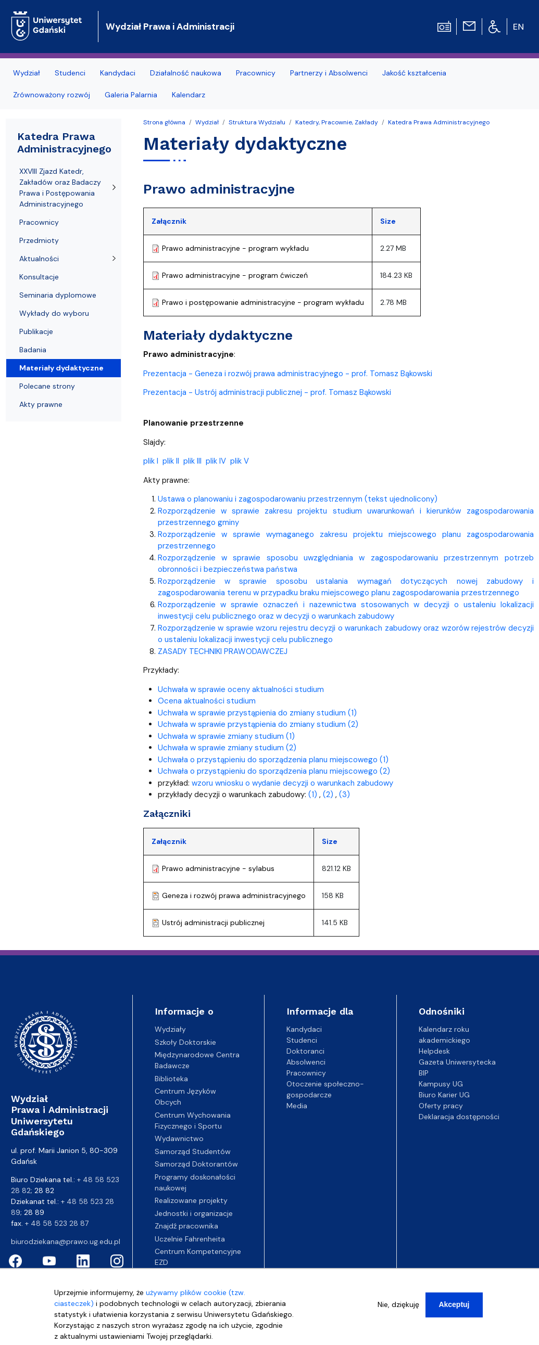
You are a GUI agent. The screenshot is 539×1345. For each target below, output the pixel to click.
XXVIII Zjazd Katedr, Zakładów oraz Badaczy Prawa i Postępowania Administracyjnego (60, 187)
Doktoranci (305, 1051)
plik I (150, 461)
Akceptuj (453, 1309)
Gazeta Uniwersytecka (457, 1062)
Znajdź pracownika (186, 1226)
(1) (312, 794)
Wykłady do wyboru (54, 313)
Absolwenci (305, 1062)
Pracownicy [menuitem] (255, 73)
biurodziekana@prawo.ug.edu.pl (65, 1241)
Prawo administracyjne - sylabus (218, 868)
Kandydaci (304, 1029)
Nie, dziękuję (398, 1309)
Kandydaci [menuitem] (117, 73)
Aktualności (39, 258)
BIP (424, 1073)
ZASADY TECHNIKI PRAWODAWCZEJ (222, 651)
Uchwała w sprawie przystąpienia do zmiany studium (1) (257, 713)
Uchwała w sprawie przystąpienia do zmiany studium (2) (258, 724)
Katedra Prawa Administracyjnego (439, 122)
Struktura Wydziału (257, 122)
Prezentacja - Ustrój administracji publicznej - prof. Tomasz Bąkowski (267, 392)
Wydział (207, 122)
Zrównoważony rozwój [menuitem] (51, 94)
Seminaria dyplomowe (57, 295)
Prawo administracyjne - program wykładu (235, 248)
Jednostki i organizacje (194, 1213)
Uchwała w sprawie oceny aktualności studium (241, 689)
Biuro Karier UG (444, 1094)
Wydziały (170, 1029)
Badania (32, 349)
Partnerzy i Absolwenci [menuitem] (329, 73)
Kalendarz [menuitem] (188, 94)
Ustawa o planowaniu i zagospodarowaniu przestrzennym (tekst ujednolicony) (297, 499)
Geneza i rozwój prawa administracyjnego (234, 895)
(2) (328, 794)
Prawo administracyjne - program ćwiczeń (235, 275)
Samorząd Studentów (193, 1151)
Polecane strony (47, 386)
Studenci (301, 1040)
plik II (170, 461)
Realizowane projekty (191, 1200)
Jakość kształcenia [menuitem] (414, 73)
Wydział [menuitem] (26, 73)
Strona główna (164, 122)
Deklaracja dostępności (459, 1116)
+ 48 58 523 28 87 (57, 1223)
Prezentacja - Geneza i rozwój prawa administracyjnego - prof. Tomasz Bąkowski (287, 373)
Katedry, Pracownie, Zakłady (336, 122)
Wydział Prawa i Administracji (170, 26)
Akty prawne (40, 404)
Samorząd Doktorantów (196, 1164)
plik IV (216, 461)
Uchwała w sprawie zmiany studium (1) (226, 736)
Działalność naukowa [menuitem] (185, 73)
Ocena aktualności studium (207, 701)
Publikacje (36, 331)
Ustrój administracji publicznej (213, 922)
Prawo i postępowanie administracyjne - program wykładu (263, 302)
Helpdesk (434, 1051)
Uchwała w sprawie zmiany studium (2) (227, 747)
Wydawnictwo (179, 1138)
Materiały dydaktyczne (61, 368)
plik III (192, 461)
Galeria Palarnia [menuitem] (131, 94)
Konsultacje (39, 276)
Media (296, 1105)
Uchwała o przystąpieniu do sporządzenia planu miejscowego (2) (274, 771)
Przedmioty (39, 240)
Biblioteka (171, 1078)
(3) (344, 794)
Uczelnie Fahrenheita (190, 1239)
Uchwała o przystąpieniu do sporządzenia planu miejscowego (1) (273, 759)
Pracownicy (39, 222)
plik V (239, 461)
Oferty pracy (441, 1105)
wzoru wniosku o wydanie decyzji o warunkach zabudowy (292, 783)
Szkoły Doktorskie (185, 1042)
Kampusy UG (441, 1083)
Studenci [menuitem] (70, 73)
